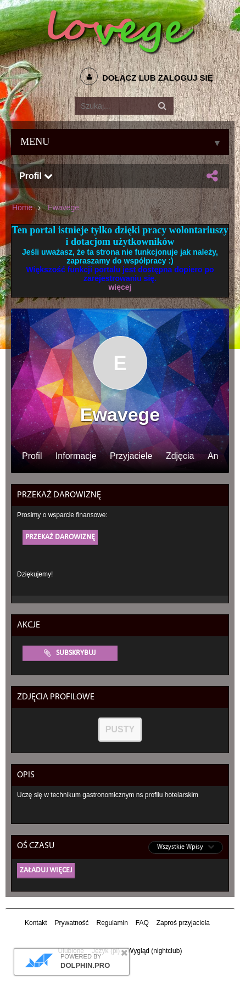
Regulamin (111, 923)
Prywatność (72, 923)
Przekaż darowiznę (60, 537)
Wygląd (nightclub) (154, 951)
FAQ (142, 923)
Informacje (76, 456)
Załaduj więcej (46, 870)
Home (22, 207)
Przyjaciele (131, 456)
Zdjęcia (180, 456)
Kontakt (36, 923)
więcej (119, 287)
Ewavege (63, 207)
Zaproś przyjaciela (183, 923)
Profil (36, 176)
